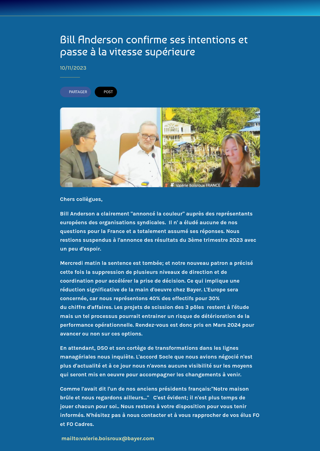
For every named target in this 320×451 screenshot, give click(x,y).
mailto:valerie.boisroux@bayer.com (108, 438)
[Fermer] (8, 8)
